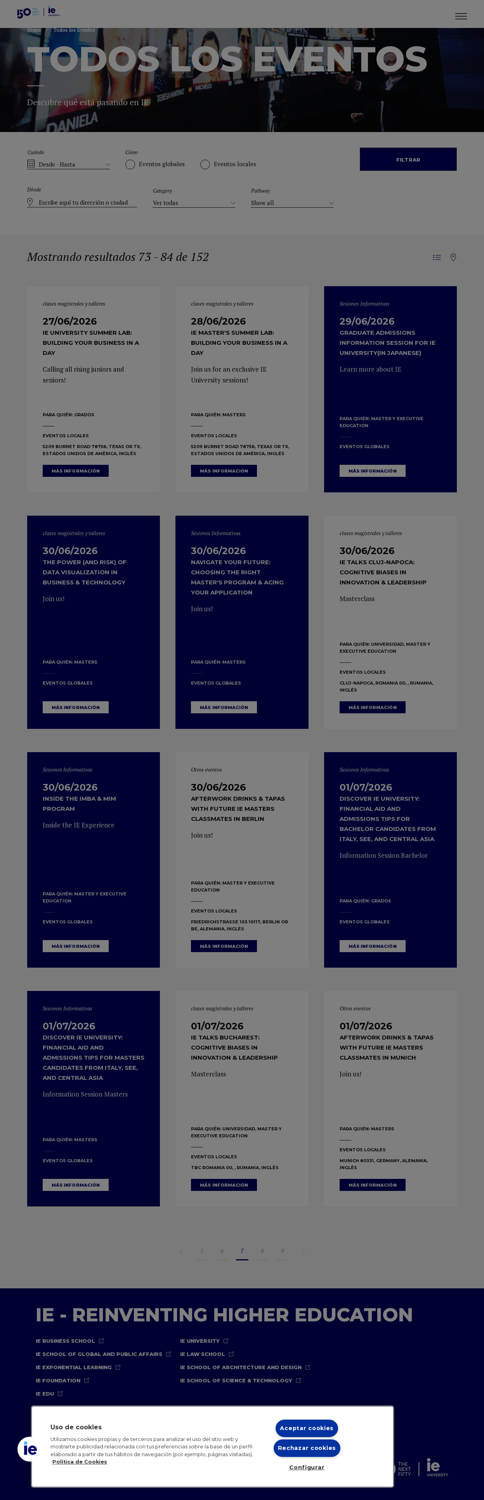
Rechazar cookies (307, 1447)
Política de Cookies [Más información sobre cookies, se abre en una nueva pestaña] (79, 1462)
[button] (29, 1449)
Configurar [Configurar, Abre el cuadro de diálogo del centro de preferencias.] (306, 1467)
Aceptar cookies (307, 1428)
